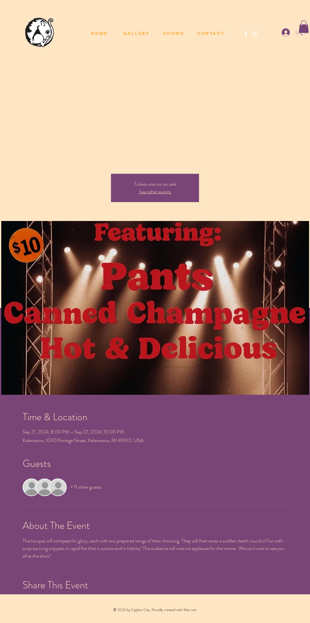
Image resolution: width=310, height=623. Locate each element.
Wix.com (190, 610)
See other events (155, 191)
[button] (303, 26)
